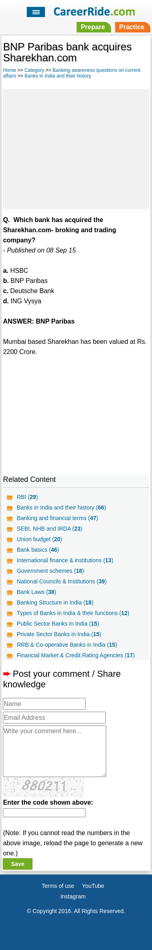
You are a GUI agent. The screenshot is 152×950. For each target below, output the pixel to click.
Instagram (73, 896)
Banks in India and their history (58, 76)
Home (9, 70)
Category (34, 70)
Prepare (93, 27)
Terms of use (58, 886)
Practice (131, 27)
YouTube (93, 886)
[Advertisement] (76, 148)
